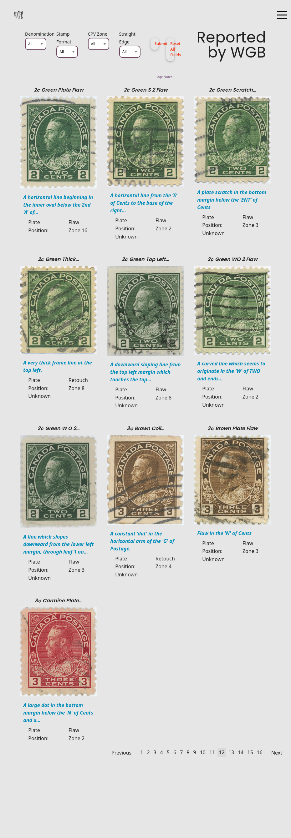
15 (250, 752)
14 (240, 752)
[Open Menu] (282, 15)
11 (212, 752)
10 (203, 752)
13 (231, 752)
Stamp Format (63, 38)
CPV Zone (97, 34)
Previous (121, 752)
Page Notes (211, 77)
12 (221, 752)
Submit (157, 43)
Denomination (35, 34)
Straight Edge (127, 38)
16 (260, 752)
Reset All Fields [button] (172, 49)
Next (276, 752)
